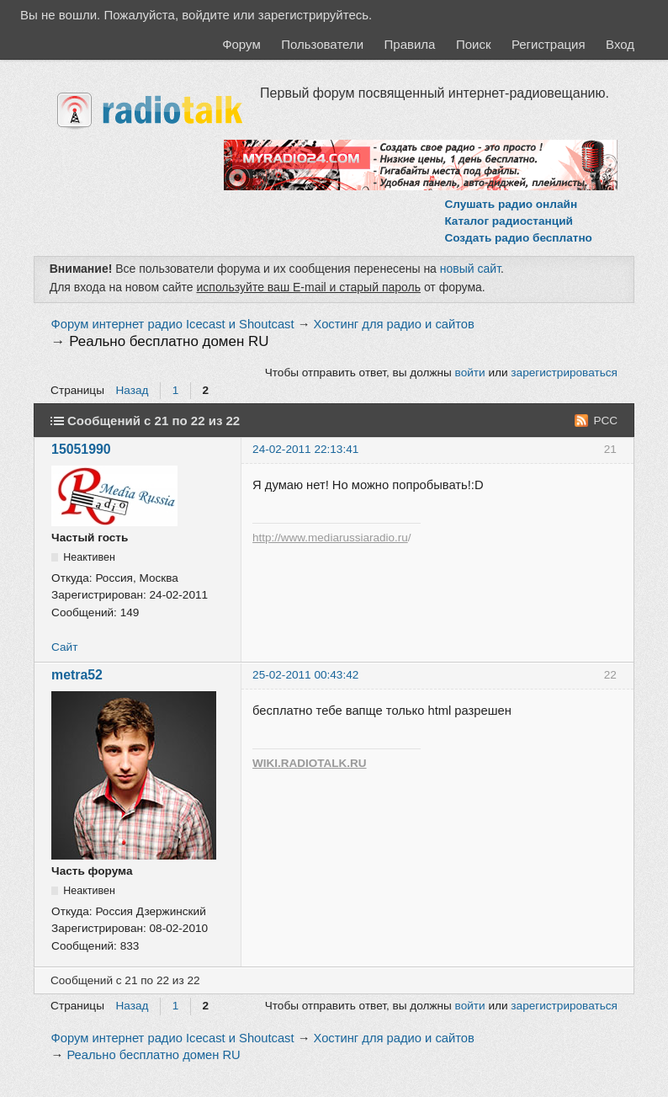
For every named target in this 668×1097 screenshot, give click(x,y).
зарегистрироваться (564, 372)
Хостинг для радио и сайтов (394, 324)
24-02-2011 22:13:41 (305, 449)
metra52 (77, 675)
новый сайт (470, 268)
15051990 (81, 449)
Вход (620, 44)
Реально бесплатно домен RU (168, 341)
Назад (132, 390)
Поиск (473, 44)
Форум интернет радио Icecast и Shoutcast (172, 324)
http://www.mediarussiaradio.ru (330, 537)
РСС (605, 420)
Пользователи (322, 44)
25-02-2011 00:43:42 (305, 674)
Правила (410, 44)
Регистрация (549, 44)
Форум (241, 44)
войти (470, 372)
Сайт (64, 647)
